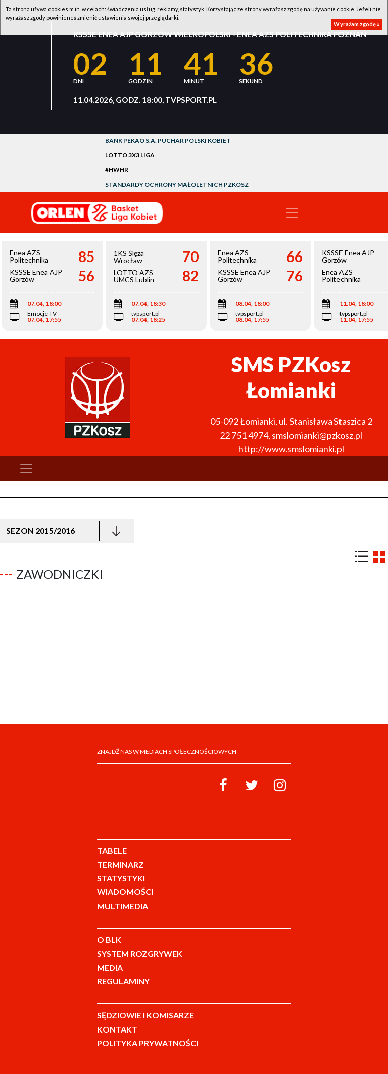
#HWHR (116, 170)
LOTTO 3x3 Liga (130, 155)
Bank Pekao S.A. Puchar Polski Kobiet (168, 140)
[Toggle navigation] (292, 213)
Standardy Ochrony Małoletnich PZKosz (177, 184)
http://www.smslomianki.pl (291, 448)
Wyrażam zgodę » (357, 24)
